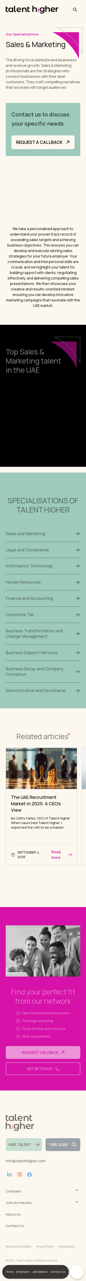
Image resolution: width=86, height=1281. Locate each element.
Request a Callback (43, 143)
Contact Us (57, 1272)
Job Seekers (40, 1272)
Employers (23, 1272)
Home (10, 1272)
